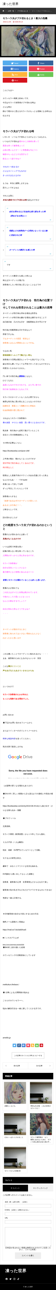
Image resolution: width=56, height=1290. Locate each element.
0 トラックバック (40, 1188)
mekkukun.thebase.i (11, 985)
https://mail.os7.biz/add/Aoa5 (14, 930)
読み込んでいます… (28, 765)
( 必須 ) (16, 1202)
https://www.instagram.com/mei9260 (13, 944)
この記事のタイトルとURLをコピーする (28, 1055)
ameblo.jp (7, 1038)
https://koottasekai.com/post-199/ (16, 451)
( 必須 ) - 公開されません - (17, 1210)
